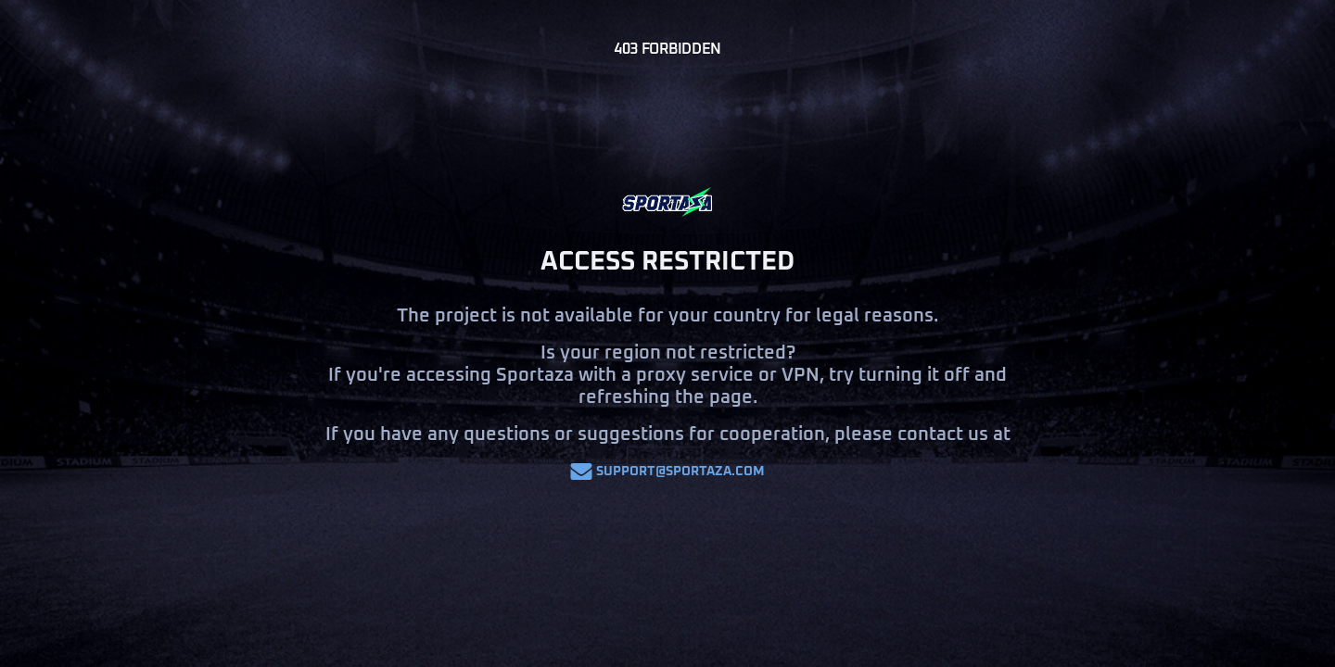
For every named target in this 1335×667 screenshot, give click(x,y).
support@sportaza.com (667, 471)
